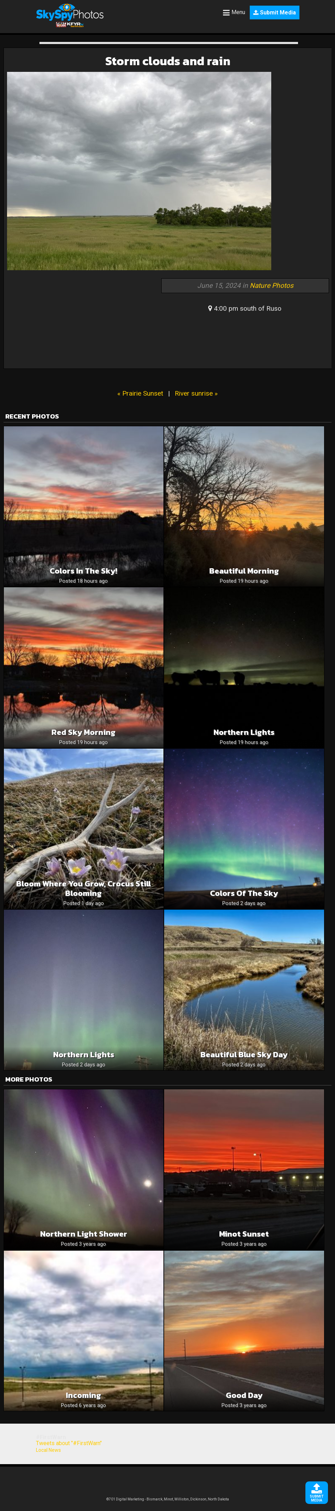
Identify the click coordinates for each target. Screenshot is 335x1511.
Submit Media (274, 12)
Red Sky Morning (83, 732)
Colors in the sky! (83, 571)
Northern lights (243, 732)
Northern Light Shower (83, 1234)
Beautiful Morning (244, 571)
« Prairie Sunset (140, 393)
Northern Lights (83, 1054)
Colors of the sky (244, 893)
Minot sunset (244, 1234)
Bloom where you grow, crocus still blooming (83, 888)
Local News (48, 1450)
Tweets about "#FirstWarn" (69, 1443)
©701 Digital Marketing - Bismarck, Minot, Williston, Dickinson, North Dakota (167, 1499)
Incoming (83, 1395)
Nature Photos (271, 285)
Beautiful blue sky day (243, 1054)
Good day (244, 1395)
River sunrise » (196, 393)
